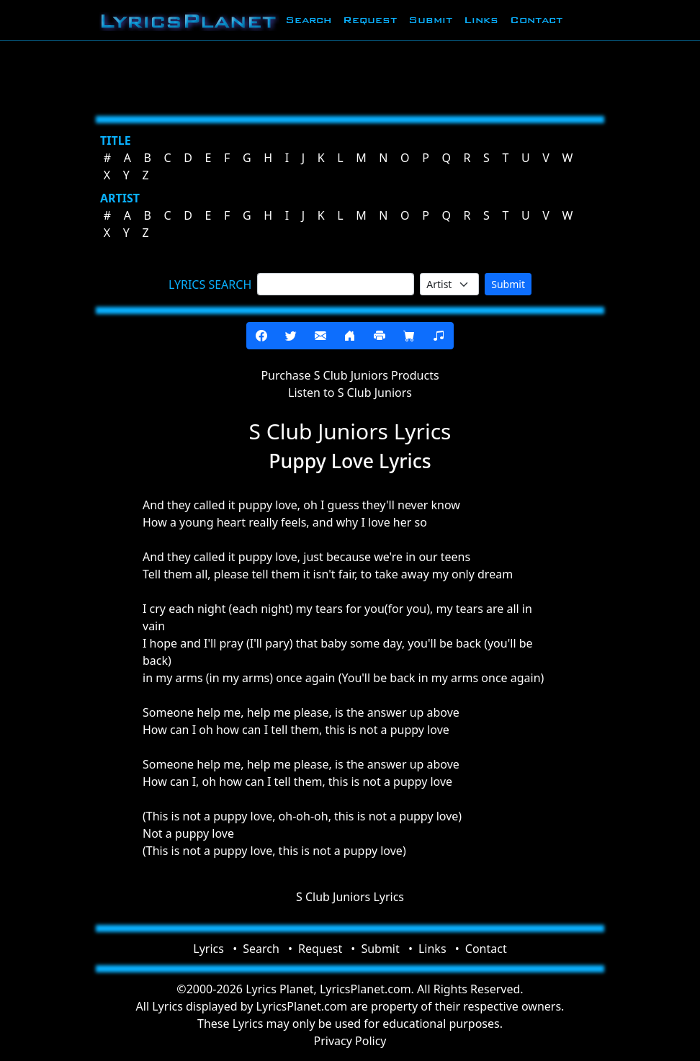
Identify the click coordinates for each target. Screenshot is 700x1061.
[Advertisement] (350, 75)
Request (370, 20)
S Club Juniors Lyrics (350, 897)
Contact (536, 20)
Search (308, 20)
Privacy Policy (350, 1041)
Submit (430, 20)
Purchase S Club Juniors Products (350, 375)
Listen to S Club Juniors (350, 392)
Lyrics (208, 949)
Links (481, 20)
